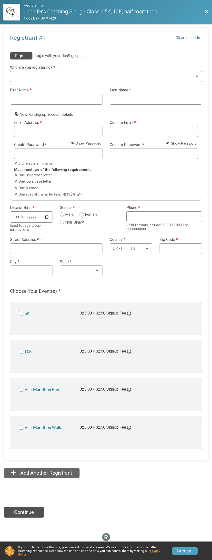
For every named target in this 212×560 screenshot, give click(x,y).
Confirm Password (127, 145)
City (14, 262)
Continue (24, 512)
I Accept (185, 551)
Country (117, 239)
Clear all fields (188, 37)
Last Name (120, 90)
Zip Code (169, 239)
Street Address (24, 239)
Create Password (30, 145)
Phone (133, 208)
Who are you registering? (32, 67)
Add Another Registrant (41, 473)
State (65, 262)
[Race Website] (13, 12)
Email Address (28, 122)
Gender (67, 208)
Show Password (86, 143)
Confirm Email (123, 122)
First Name (20, 90)
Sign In (21, 55)
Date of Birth (22, 208)
